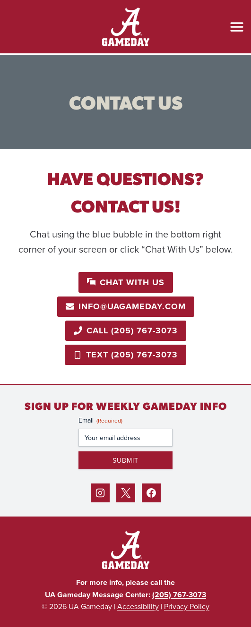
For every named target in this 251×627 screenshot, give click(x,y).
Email (100, 420)
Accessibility (138, 606)
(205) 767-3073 (179, 594)
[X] (125, 492)
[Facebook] (151, 492)
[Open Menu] (237, 27)
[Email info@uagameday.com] (125, 307)
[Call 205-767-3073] (125, 331)
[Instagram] (100, 492)
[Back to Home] (125, 550)
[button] (125, 282)
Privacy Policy (186, 606)
